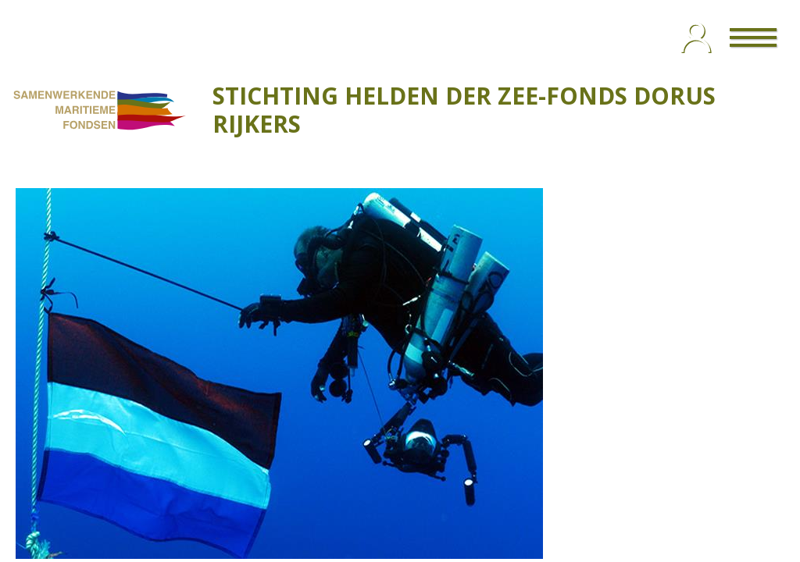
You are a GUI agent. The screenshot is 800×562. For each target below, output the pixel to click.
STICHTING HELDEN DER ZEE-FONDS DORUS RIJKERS (464, 110)
